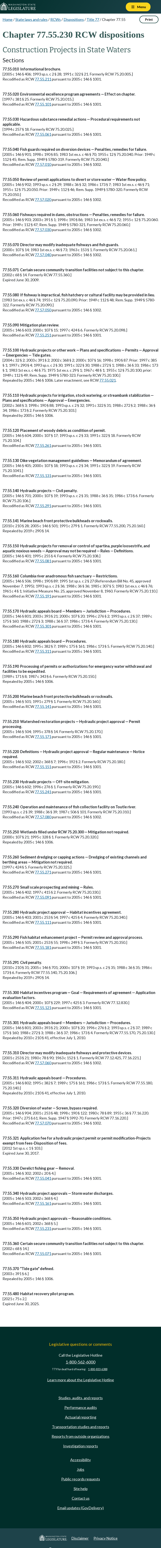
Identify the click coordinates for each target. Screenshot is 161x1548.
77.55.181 (43, 947)
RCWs (55, 19)
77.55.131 (43, 475)
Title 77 (93, 19)
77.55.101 (43, 104)
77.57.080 (43, 817)
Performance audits (80, 1407)
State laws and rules (31, 19)
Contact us (81, 1498)
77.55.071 (43, 1253)
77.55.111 (43, 922)
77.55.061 (43, 134)
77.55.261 (43, 445)
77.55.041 (43, 1178)
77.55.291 (43, 505)
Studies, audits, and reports (80, 1398)
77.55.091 (43, 897)
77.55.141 (43, 706)
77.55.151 (43, 766)
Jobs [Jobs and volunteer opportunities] (80, 1469)
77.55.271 (43, 872)
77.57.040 (43, 254)
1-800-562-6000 (80, 1362)
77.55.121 (43, 1007)
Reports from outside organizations (80, 1436)
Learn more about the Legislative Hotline (80, 1380)
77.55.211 (43, 79)
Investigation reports (80, 1446)
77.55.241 (43, 791)
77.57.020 (43, 199)
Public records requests (80, 1479)
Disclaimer (80, 1538)
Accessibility (80, 1459)
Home (8, 19)
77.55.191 (43, 596)
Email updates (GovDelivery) (80, 1508)
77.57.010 (43, 164)
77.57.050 (43, 310)
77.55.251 (43, 335)
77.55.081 (43, 561)
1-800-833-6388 (97, 1369)
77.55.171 (43, 736)
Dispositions (74, 19)
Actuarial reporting (80, 1417)
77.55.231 (43, 1228)
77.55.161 (43, 1203)
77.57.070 (43, 1123)
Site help (81, 1488)
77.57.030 (43, 229)
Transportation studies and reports (80, 1426)
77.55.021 (107, 380)
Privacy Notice (105, 1538)
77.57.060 (43, 1063)
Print (149, 19)
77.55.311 (43, 651)
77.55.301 (43, 626)
